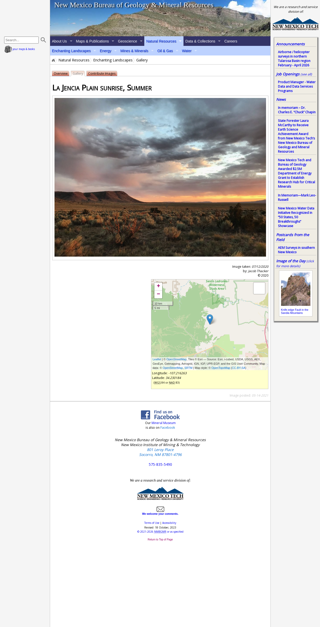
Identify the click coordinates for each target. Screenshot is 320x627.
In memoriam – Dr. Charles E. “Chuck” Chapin (297, 109)
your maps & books (19, 49)
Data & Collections (200, 41)
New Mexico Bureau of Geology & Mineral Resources (134, 5)
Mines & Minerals (134, 51)
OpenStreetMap (176, 359)
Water (187, 51)
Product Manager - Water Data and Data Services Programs (297, 86)
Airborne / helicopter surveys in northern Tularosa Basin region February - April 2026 (294, 58)
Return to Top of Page (160, 539)
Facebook (167, 427)
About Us (59, 41)
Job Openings (294, 74)
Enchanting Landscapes (71, 51)
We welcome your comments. (160, 512)
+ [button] (158, 286)
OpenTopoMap (221, 367)
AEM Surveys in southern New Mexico (296, 249)
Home (53, 60)
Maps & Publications (92, 41)
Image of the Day (290, 260)
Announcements (290, 43)
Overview (60, 73)
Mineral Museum (163, 423)
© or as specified (160, 531)
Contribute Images (101, 73)
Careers (230, 41)
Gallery (78, 73)
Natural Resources (161, 41)
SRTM (188, 367)
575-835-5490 (160, 464)
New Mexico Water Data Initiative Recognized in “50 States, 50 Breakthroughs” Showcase (296, 217)
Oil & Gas (165, 51)
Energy (105, 51)
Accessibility (169, 523)
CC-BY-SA (239, 367)
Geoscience (127, 41)
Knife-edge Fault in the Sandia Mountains (295, 311)
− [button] (158, 294)
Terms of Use (151, 523)
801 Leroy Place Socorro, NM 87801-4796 (160, 452)
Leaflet (157, 359)
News (281, 99)
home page (25, 18)
